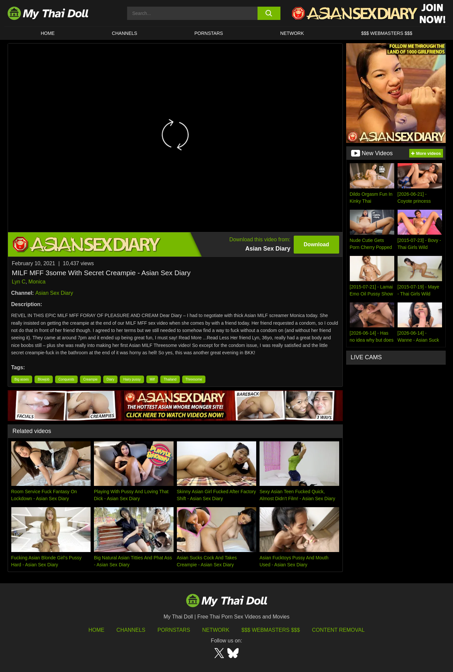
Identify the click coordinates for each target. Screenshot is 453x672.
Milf (152, 379)
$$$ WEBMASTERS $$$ (386, 33)
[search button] (269, 13)
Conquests (66, 379)
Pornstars (208, 33)
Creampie (90, 379)
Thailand (170, 379)
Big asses (22, 379)
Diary (110, 379)
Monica (37, 281)
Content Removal (338, 630)
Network (292, 33)
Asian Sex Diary (54, 293)
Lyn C (19, 281)
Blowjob (43, 379)
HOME (48, 33)
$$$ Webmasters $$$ (271, 630)
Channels (130, 630)
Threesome (194, 379)
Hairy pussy (131, 379)
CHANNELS (124, 33)
